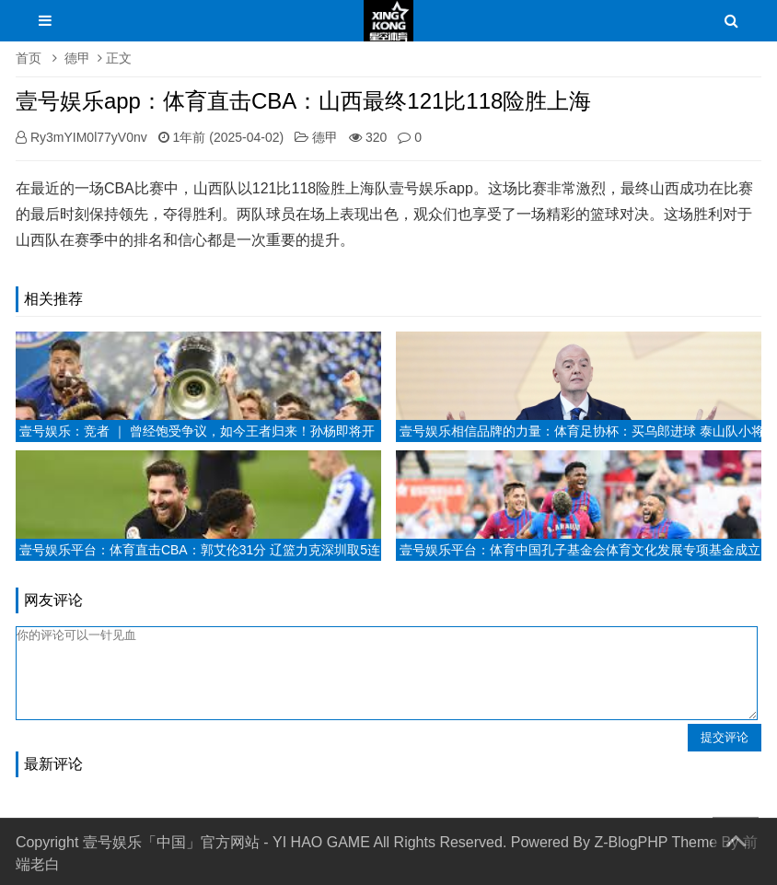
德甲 (77, 58)
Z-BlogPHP (630, 842)
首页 (28, 58)
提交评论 (724, 737)
